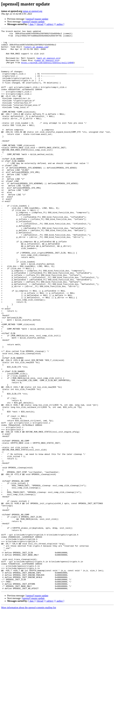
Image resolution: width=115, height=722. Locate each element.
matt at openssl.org (48, 64)
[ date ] (31, 24)
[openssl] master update (37, 19)
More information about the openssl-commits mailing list (28, 719)
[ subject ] (50, 24)
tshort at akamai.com (36, 50)
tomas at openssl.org (32, 11)
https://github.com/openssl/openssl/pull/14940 (47, 69)
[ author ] (59, 24)
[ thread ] (40, 24)
